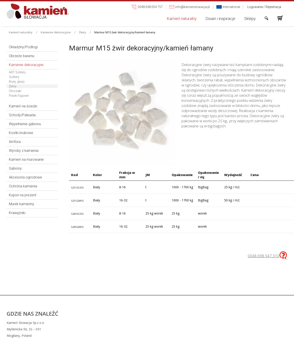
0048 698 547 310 (263, 255)
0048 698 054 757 (176, 323)
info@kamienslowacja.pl (178, 329)
